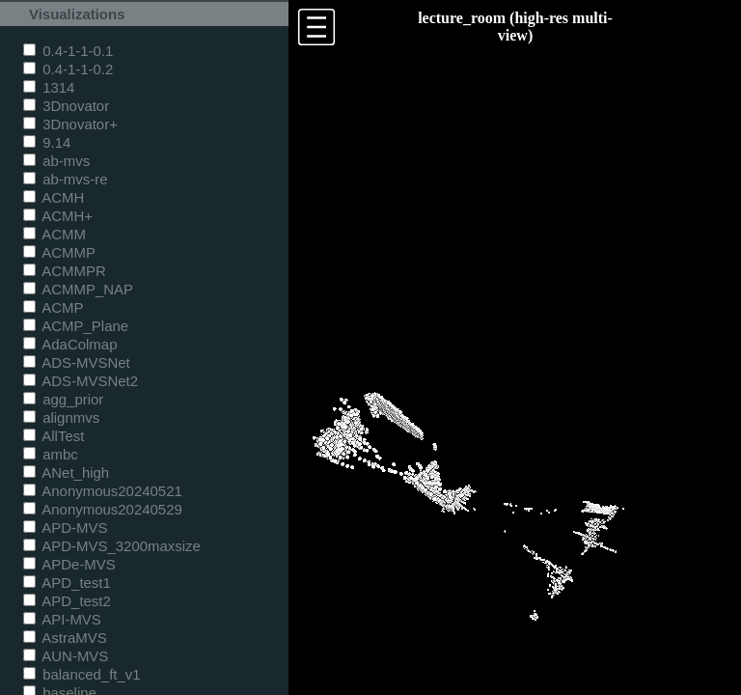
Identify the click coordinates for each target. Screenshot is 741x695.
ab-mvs (56, 161)
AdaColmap (70, 344)
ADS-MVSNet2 (80, 381)
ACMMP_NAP (78, 289)
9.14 (46, 142)
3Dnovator (66, 105)
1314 (48, 87)
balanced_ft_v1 (82, 674)
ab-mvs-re (65, 179)
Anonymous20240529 (102, 509)
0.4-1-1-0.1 (68, 50)
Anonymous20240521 (102, 491)
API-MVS (62, 619)
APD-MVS (65, 527)
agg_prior (63, 399)
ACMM (54, 234)
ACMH (53, 197)
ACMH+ (58, 216)
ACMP (53, 307)
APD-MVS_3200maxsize (112, 546)
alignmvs (61, 417)
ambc (50, 454)
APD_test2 (67, 601)
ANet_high (66, 472)
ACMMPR (64, 271)
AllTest (53, 436)
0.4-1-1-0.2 (68, 69)
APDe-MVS (69, 564)
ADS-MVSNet (76, 362)
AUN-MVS (65, 656)
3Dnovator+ (70, 124)
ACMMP (59, 252)
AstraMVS (65, 637)
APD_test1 (67, 582)
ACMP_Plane (75, 326)
